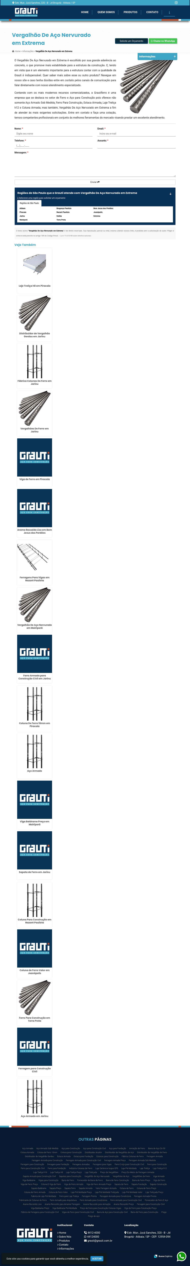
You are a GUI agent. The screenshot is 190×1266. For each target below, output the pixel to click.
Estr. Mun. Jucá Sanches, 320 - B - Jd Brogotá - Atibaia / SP (45, 2)
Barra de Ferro (68, 1180)
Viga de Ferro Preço (29, 1184)
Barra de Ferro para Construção (144, 1212)
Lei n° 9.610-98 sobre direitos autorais (75, 236)
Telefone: (20, 140)
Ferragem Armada (155, 1156)
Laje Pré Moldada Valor (132, 1192)
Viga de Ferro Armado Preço (99, 1184)
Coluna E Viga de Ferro (51, 1184)
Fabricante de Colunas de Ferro (33, 1200)
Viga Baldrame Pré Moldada (64, 1208)
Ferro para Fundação (57, 1168)
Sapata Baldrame (38, 1188)
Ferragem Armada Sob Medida (142, 1160)
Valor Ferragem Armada (106, 1188)
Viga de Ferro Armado (73, 1184)
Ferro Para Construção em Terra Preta (34, 1019)
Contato (152, 12)
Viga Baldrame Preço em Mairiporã (34, 823)
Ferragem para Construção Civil (34, 1070)
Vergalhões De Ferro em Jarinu (34, 430)
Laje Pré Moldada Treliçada (107, 1192)
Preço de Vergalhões (109, 1172)
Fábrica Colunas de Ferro (133, 1156)
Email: (101, 128)
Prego (164, 1212)
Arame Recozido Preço (124, 1204)
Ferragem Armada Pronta (145, 1196)
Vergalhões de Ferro (141, 1176)
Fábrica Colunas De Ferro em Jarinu (35, 382)
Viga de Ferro (159, 1180)
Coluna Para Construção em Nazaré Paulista (34, 921)
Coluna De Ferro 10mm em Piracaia (34, 725)
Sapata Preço (55, 1188)
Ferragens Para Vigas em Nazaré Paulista (34, 579)
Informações (66, 1248)
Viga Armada (159, 1176)
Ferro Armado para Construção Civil (126, 1200)
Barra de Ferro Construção (117, 1180)
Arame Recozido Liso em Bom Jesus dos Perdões (34, 531)
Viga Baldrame (28, 1180)
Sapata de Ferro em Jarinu (34, 872)
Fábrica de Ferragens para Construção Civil (40, 1212)
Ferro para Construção (157, 1164)
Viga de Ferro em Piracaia (34, 479)
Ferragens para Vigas (102, 1164)
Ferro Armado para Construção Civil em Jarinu (35, 677)
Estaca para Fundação (83, 1156)
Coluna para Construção (71, 1152)
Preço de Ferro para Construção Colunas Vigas (100, 1208)
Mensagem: (21, 152)
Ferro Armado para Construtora (93, 1200)
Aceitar (97, 1258)
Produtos (130, 12)
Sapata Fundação (139, 1184)
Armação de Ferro (137, 1148)
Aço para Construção (70, 1148)
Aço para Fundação (117, 1148)
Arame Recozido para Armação (97, 1204)
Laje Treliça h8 (56, 1172)
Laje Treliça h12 (160, 1168)
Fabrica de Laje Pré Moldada (43, 1196)
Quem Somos (106, 12)
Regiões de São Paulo (29, 203)
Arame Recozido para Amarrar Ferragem (62, 1204)
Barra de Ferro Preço (141, 1180)
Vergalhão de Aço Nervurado (97, 1176)
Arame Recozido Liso (32, 1204)
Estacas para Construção (107, 1156)
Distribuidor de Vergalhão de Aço (119, 1152)
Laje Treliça (145, 1168)
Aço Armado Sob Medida (47, 1148)
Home (85, 12)
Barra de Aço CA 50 (156, 1148)
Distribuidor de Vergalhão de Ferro (152, 1152)
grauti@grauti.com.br (100, 1240)
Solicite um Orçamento (131, 41)
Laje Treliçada (91, 1172)
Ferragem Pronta (89, 1196)
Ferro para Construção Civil (33, 1168)
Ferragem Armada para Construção (47, 1160)
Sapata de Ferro (121, 1184)
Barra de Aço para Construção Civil (112, 1212)
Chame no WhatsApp (163, 41)
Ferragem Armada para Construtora (115, 1196)
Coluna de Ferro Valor (58, 1192)
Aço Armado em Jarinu (34, 1116)
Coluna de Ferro (126, 1188)
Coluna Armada (27, 1152)
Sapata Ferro (70, 1188)
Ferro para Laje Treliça (69, 1196)
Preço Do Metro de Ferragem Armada (137, 1172)
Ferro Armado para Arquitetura (63, 1200)
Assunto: (102, 140)
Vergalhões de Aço (121, 1176)
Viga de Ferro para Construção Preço (140, 1208)
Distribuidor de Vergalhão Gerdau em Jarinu (34, 335)
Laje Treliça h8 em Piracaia (34, 285)
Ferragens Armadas (81, 1164)
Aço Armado (34, 771)
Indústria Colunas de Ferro (80, 1168)
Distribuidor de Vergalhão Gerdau (39, 1156)
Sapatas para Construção (70, 1176)
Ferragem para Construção (32, 1164)
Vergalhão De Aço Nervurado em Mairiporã (34, 626)
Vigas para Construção (48, 1180)
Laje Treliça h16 (40, 1172)
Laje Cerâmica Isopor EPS (106, 1168)
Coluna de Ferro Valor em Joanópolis (35, 972)
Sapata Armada (86, 1188)
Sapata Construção (158, 1184)
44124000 (93, 1236)
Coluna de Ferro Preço (146, 1188)
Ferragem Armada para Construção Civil (83, 1160)
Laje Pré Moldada (129, 1168)
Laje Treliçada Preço (154, 1192)
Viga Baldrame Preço (40, 1208)
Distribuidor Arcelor (93, 1152)
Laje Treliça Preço (74, 1172)
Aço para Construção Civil (94, 1148)
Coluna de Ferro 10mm (47, 1152)
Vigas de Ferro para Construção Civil (78, 1212)
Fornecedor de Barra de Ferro (90, 1180)
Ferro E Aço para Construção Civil (129, 1164)
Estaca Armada (64, 1156)
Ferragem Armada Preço (115, 1160)
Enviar (95, 182)
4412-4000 (94, 1232)
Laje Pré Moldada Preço (81, 1192)
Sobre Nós (65, 1236)
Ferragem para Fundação (58, 1164)
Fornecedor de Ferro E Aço (156, 1200)
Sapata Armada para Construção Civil (39, 1176)
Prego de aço (93, 1216)
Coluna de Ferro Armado (35, 1192)
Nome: (19, 128)
